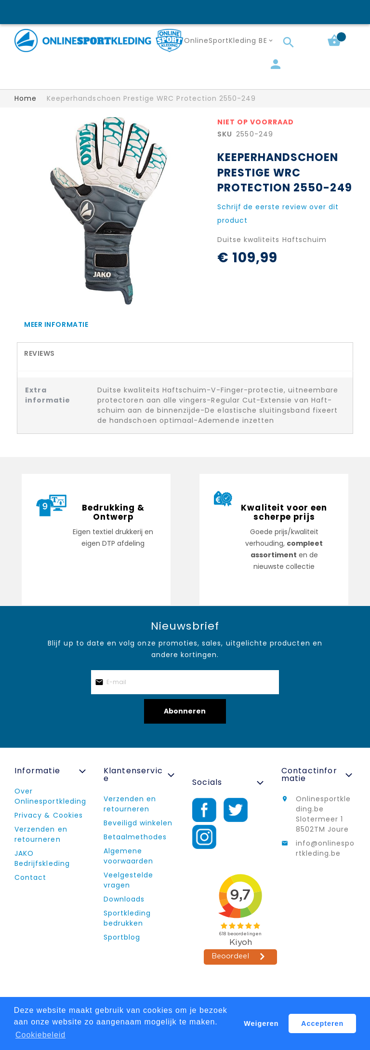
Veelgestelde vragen (129, 880)
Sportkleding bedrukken (127, 918)
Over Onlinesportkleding (50, 796)
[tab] (185, 324)
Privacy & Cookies (48, 815)
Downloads (124, 899)
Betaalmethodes (135, 837)
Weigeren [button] (261, 1023)
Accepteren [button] (322, 1023)
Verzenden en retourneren (40, 834)
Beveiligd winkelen (138, 823)
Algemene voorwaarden (129, 856)
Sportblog (122, 937)
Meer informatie (56, 324)
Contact (30, 877)
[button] (230, 41)
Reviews (39, 353)
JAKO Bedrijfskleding (42, 858)
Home (25, 98)
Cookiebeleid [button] (40, 1035)
